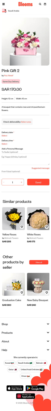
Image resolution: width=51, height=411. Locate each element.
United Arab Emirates (31, 369)
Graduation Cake (11, 300)
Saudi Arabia (25, 363)
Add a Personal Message (12, 148)
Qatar (13, 369)
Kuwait (9, 363)
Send (38, 182)
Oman (25, 376)
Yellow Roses (9, 234)
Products (7, 332)
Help (4, 350)
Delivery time (8, 140)
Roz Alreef (8, 75)
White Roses (34, 234)
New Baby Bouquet (37, 300)
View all (38, 262)
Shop (5, 324)
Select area (26, 121)
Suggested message (40, 168)
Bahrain (41, 363)
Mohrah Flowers (10, 238)
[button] (3, 4)
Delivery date (8, 132)
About (5, 341)
